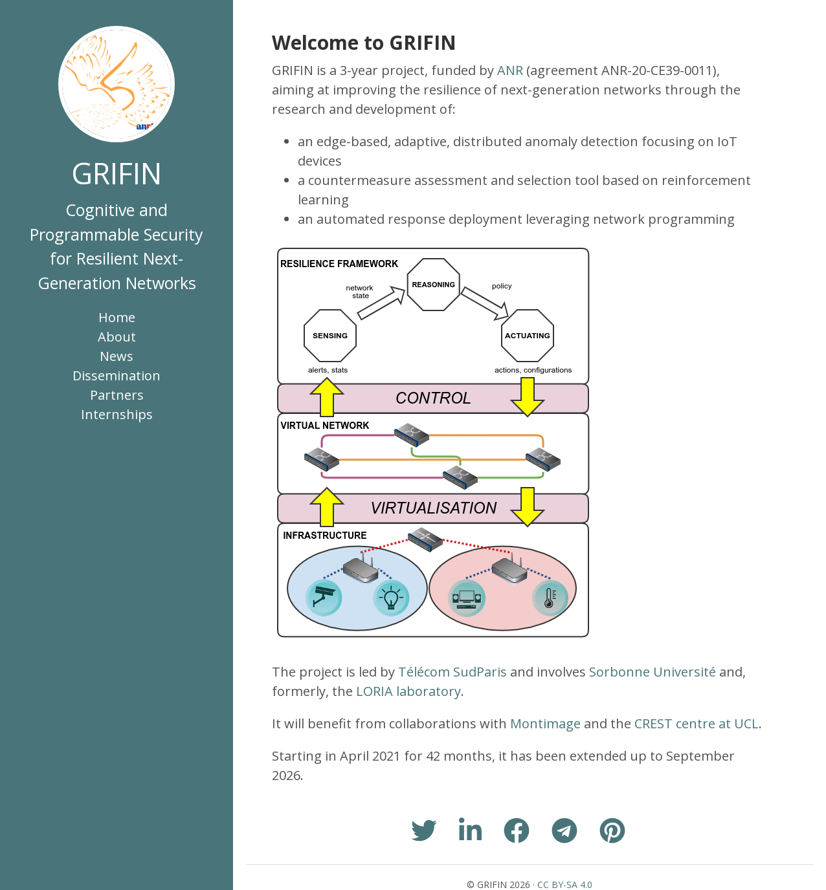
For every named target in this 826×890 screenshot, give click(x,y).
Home (116, 317)
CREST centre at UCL (696, 723)
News (116, 356)
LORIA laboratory (408, 691)
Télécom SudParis (452, 671)
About (117, 336)
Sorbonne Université (652, 671)
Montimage (545, 723)
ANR (510, 70)
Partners (117, 395)
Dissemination (117, 375)
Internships (117, 414)
